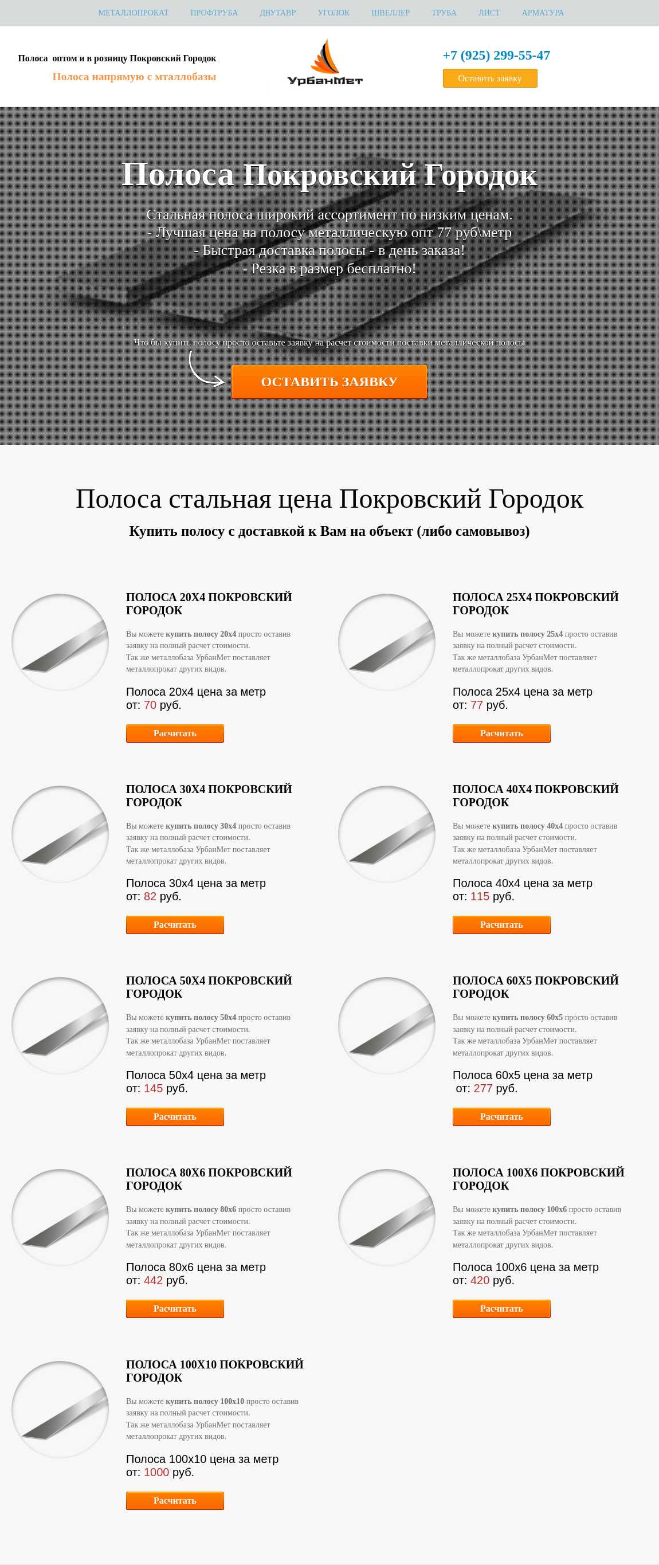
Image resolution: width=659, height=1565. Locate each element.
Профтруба (214, 13)
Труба (444, 13)
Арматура (543, 13)
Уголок (333, 13)
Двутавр (278, 13)
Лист (489, 13)
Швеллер (390, 13)
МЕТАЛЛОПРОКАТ (133, 13)
